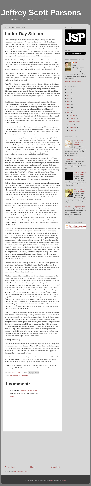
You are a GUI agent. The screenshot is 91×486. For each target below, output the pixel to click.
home (16, 375)
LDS (19, 375)
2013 (69, 101)
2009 (69, 113)
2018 (69, 89)
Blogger (63, 480)
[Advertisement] (32, 449)
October (71, 125)
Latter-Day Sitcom (74, 121)
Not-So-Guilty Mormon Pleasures (79, 190)
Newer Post (10, 467)
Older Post (55, 467)
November (72, 118)
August (71, 130)
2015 (69, 95)
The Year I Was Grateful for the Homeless (78, 142)
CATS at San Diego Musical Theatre (80, 173)
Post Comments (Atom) (20, 471)
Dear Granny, (69, 159)
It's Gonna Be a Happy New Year (75, 207)
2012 (69, 104)
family (12, 375)
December (72, 115)
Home (32, 467)
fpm (51, 480)
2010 (69, 110)
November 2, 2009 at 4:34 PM (28, 390)
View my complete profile (73, 81)
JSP (75, 62)
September (72, 127)
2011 (69, 107)
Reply (12, 396)
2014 (69, 98)
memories (25, 375)
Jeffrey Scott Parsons (41, 12)
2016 (69, 92)
